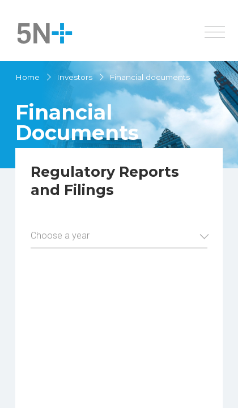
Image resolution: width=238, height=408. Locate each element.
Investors (74, 77)
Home (27, 77)
